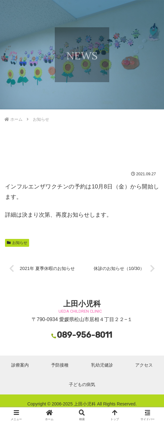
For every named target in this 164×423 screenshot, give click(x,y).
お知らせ (17, 243)
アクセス (144, 364)
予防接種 (60, 364)
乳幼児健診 (102, 364)
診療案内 (20, 364)
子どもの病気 (82, 384)
